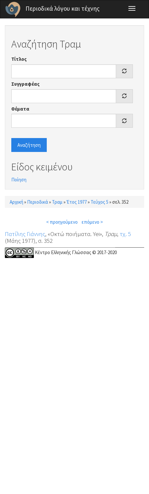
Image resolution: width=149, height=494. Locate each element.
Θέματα (20, 109)
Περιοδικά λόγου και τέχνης (62, 8)
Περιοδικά (37, 202)
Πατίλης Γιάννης (25, 234)
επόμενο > (92, 222)
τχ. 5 (125, 234)
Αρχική (16, 202)
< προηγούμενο (62, 222)
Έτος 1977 (76, 202)
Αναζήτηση (29, 145)
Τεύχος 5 (99, 202)
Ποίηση (18, 180)
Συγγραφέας (25, 84)
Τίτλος (19, 59)
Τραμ (57, 202)
